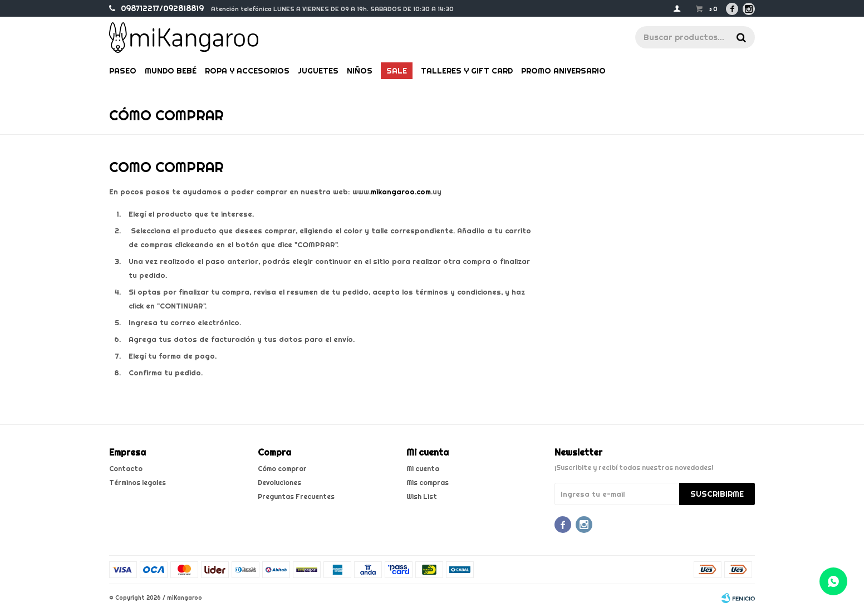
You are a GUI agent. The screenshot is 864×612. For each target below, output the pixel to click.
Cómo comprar (282, 468)
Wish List (421, 496)
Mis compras (427, 482)
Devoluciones (279, 482)
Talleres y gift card (467, 71)
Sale (396, 71)
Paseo (122, 71)
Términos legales (137, 482)
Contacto (126, 468)
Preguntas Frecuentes (296, 496)
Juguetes (318, 71)
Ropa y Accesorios (247, 71)
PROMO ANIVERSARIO (563, 71)
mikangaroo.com (401, 191)
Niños (359, 71)
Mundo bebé (171, 71)
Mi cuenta (422, 468)
